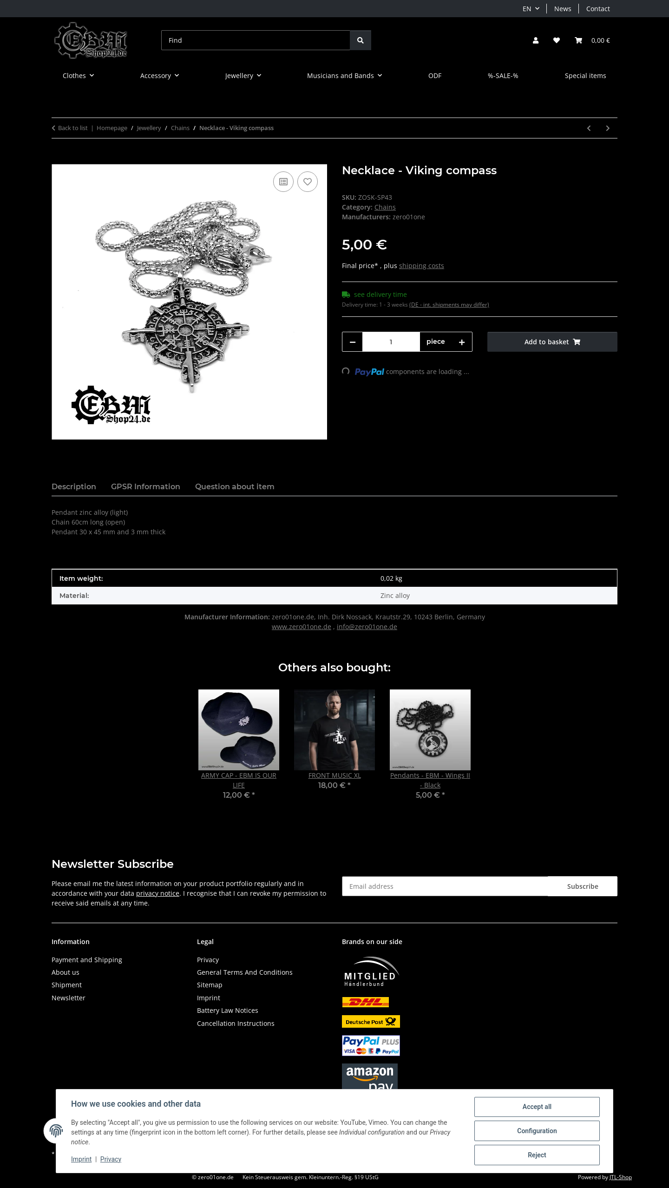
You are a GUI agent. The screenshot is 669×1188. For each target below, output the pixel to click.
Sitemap (210, 984)
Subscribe (582, 886)
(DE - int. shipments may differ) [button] (449, 304)
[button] (535, 40)
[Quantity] (391, 341)
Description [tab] (74, 486)
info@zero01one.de (367, 626)
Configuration (537, 1131)
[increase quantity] (462, 341)
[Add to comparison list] (283, 181)
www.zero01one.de (301, 626)
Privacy (110, 1159)
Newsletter (68, 997)
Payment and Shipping (87, 959)
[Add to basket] (59, 159)
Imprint (81, 1159)
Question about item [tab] (235, 486)
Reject (537, 1155)
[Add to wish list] (307, 181)
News (562, 8)
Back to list (73, 128)
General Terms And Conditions (245, 972)
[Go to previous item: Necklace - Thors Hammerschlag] (588, 128)
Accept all (537, 1106)
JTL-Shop (621, 1177)
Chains (385, 207)
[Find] (255, 40)
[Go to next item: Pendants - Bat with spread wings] (607, 128)
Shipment (67, 984)
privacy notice (157, 893)
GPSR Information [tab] (145, 486)
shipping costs (421, 265)
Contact (598, 8)
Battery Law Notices (227, 1010)
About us (65, 972)
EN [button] (527, 8)
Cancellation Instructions (236, 1023)
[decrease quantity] (352, 341)
